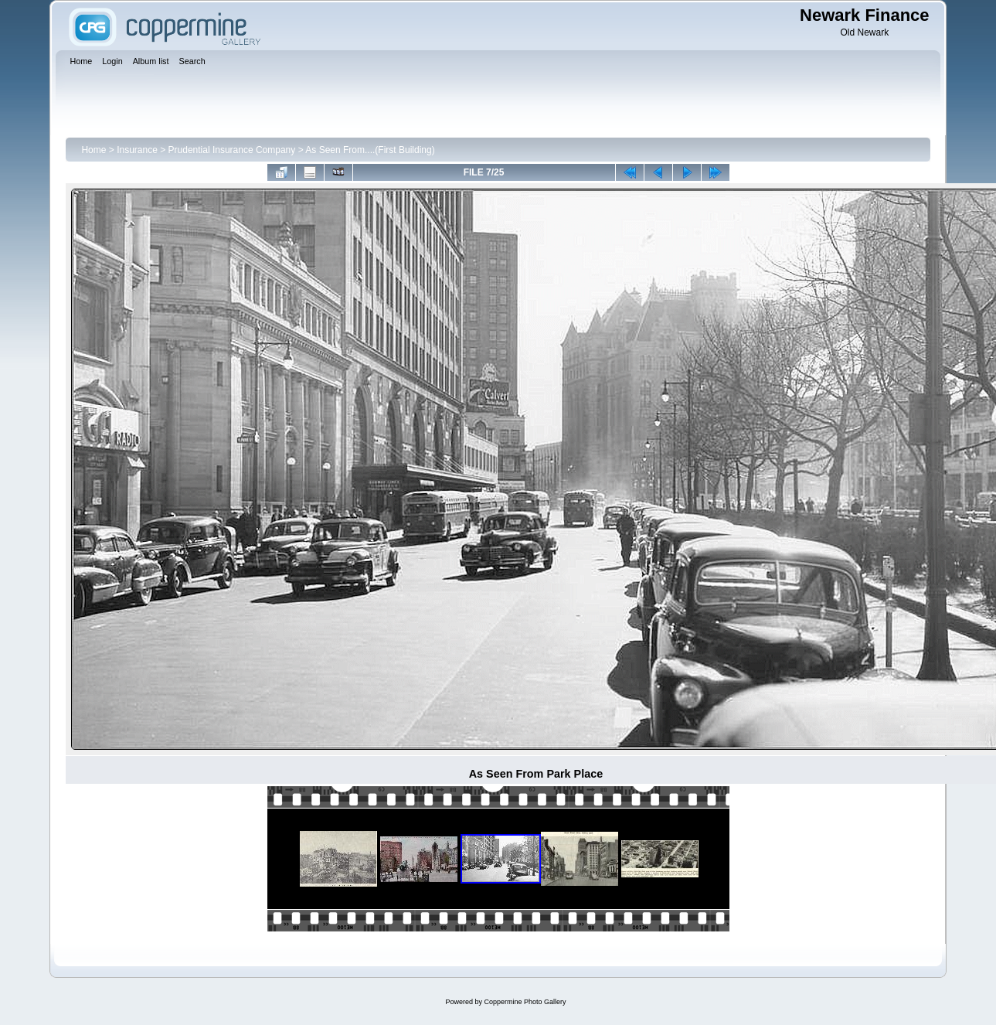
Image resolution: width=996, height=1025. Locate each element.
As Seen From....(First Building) (369, 150)
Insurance (137, 150)
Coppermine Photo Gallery (525, 1002)
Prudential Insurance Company (232, 150)
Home (93, 150)
